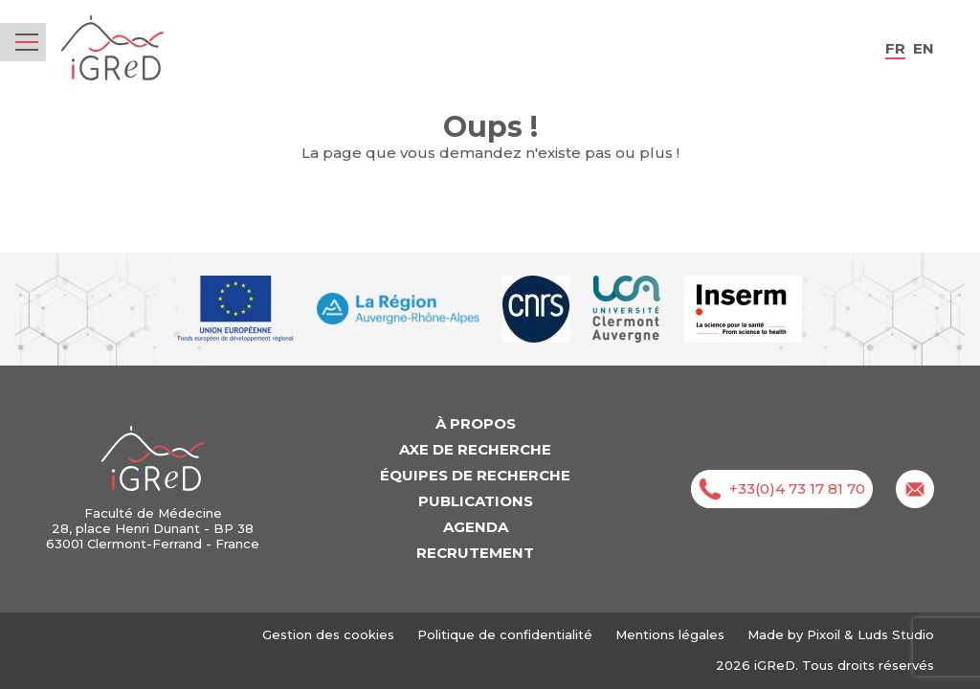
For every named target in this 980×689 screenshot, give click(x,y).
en (923, 48)
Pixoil (823, 634)
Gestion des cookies (328, 635)
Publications (475, 501)
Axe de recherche (475, 449)
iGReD (112, 48)
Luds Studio (896, 634)
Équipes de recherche (475, 475)
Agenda (475, 527)
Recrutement (475, 553)
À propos (475, 423)
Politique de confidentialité (504, 634)
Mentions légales (669, 634)
